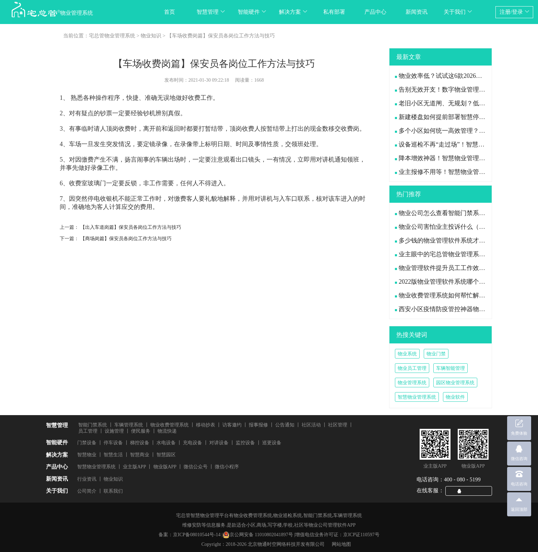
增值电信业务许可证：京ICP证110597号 (337, 534)
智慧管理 (211, 12)
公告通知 (284, 424)
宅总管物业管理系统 (112, 35)
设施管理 (114, 431)
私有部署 (334, 12)
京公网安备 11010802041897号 (258, 534)
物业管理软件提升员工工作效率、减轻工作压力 (461, 268)
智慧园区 (166, 454)
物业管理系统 (412, 382)
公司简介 (86, 491)
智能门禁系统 (92, 424)
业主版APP (134, 466)
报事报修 (258, 424)
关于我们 (458, 12)
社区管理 (337, 424)
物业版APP (165, 466)
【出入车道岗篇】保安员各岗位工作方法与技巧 (130, 227)
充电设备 (192, 442)
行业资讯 (86, 479)
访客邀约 (232, 424)
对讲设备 (219, 442)
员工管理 (87, 431)
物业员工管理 (412, 368)
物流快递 (167, 431)
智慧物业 (86, 454)
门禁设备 (86, 442)
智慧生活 (113, 454)
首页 (169, 12)
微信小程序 (227, 466)
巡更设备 (271, 442)
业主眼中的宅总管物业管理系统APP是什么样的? (462, 254)
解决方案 (293, 12)
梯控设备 (139, 442)
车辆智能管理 (450, 368)
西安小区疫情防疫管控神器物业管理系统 (452, 309)
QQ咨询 (471, 490)
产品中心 (375, 12)
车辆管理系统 (128, 424)
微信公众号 (196, 466)
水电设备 (166, 442)
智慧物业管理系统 (416, 397)
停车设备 (113, 442)
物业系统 (407, 353)
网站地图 (341, 544)
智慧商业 (139, 454)
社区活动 (311, 424)
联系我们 (113, 491)
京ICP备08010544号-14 (196, 534)
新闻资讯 (417, 12)
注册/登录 (514, 12)
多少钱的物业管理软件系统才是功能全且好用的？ (465, 240)
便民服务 (140, 431)
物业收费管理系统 (169, 424)
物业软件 (455, 397)
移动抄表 (205, 424)
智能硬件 (252, 12)
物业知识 (151, 35)
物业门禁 (436, 353)
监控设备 (245, 442)
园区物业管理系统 (455, 382)
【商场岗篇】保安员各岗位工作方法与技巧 (126, 238)
